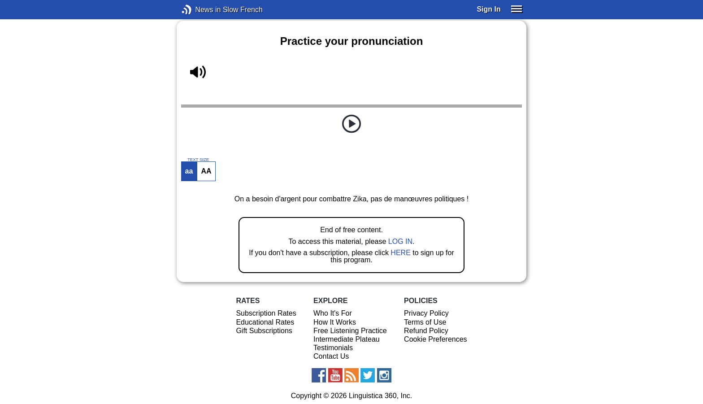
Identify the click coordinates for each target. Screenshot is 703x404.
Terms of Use (425, 322)
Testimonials (333, 348)
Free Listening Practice (350, 330)
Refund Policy (426, 330)
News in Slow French (200, 9)
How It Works (334, 322)
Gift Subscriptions (264, 330)
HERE (400, 252)
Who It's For (332, 313)
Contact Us (331, 356)
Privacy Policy (426, 313)
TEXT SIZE (198, 159)
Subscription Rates (266, 313)
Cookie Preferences (435, 339)
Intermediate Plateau (346, 339)
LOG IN (400, 241)
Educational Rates (265, 322)
